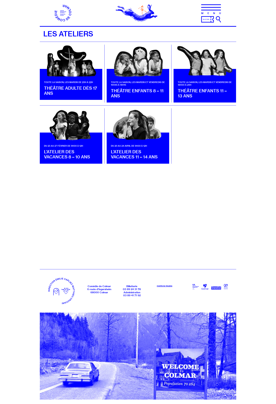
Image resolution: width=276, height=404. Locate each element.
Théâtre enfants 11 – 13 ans (202, 93)
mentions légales (164, 286)
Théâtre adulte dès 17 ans (70, 90)
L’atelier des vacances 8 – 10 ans (67, 154)
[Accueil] (63, 12)
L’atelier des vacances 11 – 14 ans (134, 154)
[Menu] (211, 9)
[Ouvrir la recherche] (218, 19)
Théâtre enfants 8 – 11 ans (137, 93)
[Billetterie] (207, 19)
